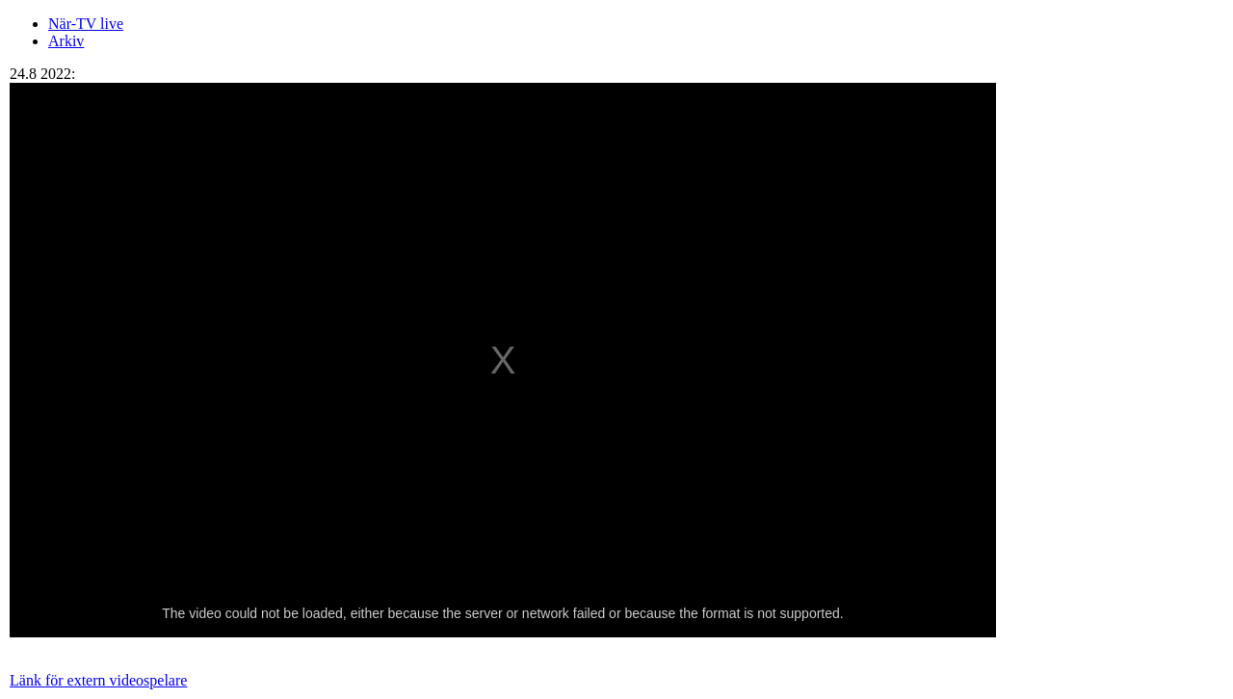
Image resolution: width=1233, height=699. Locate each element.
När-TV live (85, 23)
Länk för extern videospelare (98, 680)
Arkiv (66, 41)
